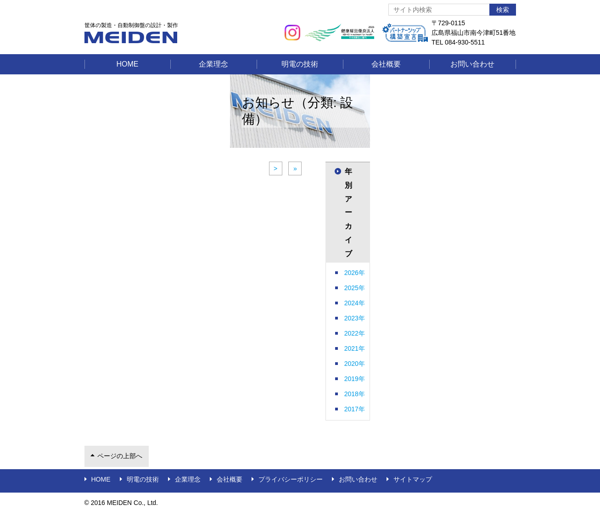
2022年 (354, 333)
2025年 (354, 288)
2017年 (354, 409)
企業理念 (213, 64)
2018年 (354, 394)
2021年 (354, 348)
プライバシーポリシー (290, 479)
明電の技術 (299, 64)
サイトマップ (412, 479)
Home (128, 64)
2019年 (354, 378)
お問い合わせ (472, 64)
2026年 (354, 272)
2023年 (354, 318)
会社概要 (386, 64)
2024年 (354, 303)
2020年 (354, 363)
